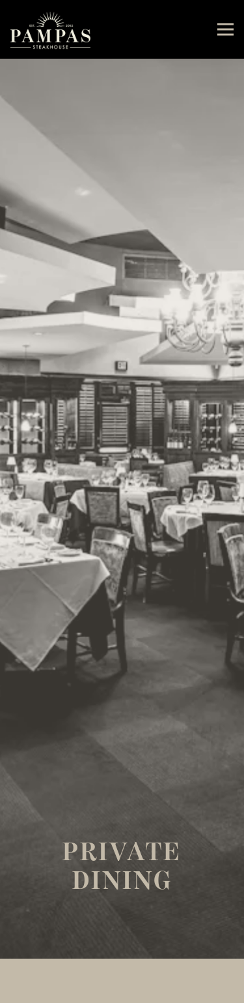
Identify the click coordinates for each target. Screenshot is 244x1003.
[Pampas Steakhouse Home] (50, 29)
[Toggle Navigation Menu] (225, 29)
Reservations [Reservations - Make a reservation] (122, 991)
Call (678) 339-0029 (122, 969)
